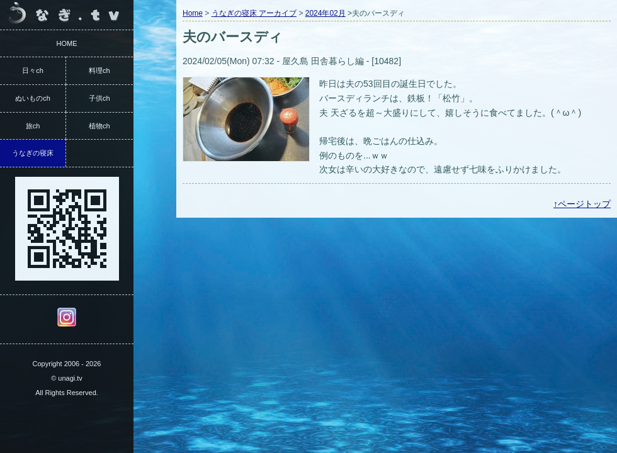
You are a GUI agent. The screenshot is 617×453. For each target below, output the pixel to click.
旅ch (33, 126)
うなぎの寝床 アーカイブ (254, 13)
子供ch (99, 98)
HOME (67, 43)
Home (193, 13)
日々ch (32, 70)
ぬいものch (32, 98)
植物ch (99, 126)
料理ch (99, 70)
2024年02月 (325, 13)
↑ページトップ (582, 204)
